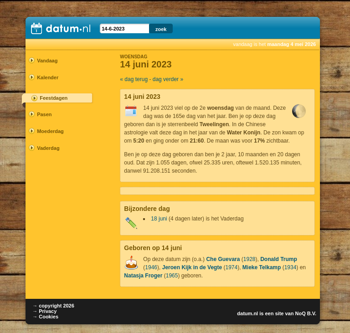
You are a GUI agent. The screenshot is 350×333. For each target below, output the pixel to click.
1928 (249, 259)
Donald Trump (278, 259)
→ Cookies (45, 316)
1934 (290, 267)
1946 (151, 267)
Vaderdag (48, 148)
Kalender (47, 77)
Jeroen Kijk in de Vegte (192, 267)
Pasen (44, 114)
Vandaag (47, 60)
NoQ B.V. (305, 313)
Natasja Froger (143, 275)
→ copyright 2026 (53, 305)
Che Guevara (223, 259)
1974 (231, 267)
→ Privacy (44, 311)
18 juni (159, 218)
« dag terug (134, 79)
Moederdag (50, 131)
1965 (172, 275)
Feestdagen (53, 98)
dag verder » (168, 79)
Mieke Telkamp (261, 267)
